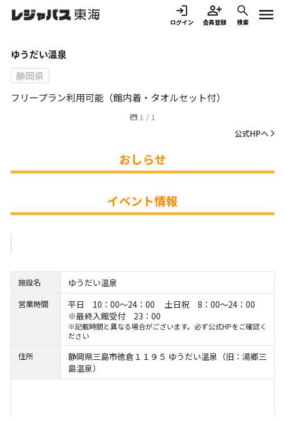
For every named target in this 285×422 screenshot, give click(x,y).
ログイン (182, 15)
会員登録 (214, 15)
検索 (243, 15)
